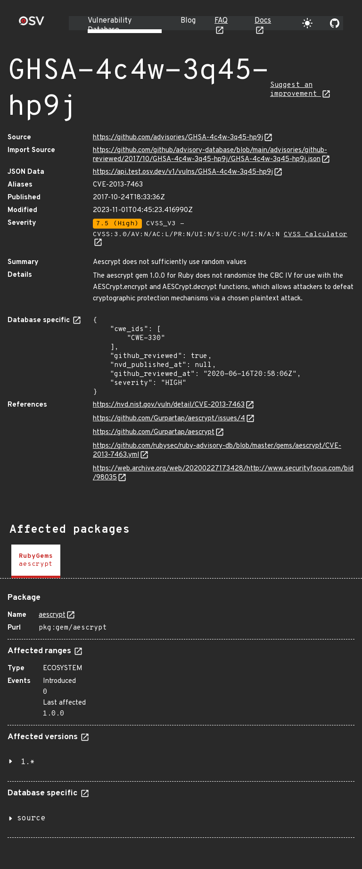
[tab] (35, 561)
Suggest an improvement (295, 90)
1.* (28, 762)
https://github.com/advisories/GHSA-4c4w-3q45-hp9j (178, 137)
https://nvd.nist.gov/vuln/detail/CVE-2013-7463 (169, 404)
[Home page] (31, 24)
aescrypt (52, 615)
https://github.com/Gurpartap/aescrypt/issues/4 (169, 418)
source (31, 818)
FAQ (221, 21)
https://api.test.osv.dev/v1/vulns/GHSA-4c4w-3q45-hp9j (183, 172)
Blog (188, 21)
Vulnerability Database (110, 25)
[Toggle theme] (307, 23)
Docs (263, 21)
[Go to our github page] (334, 23)
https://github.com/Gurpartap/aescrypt (153, 432)
